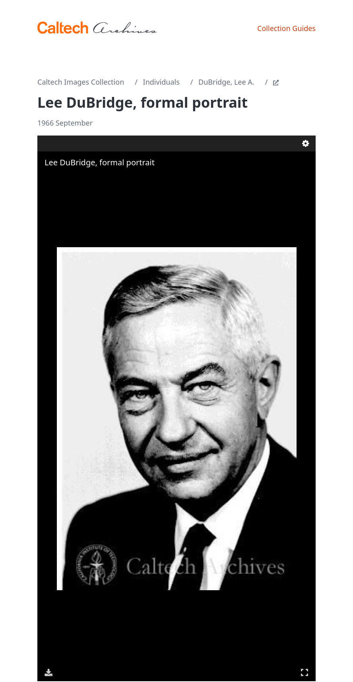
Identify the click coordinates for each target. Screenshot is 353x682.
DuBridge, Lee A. (226, 82)
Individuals (161, 82)
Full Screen (304, 672)
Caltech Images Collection (80, 82)
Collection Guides (286, 28)
